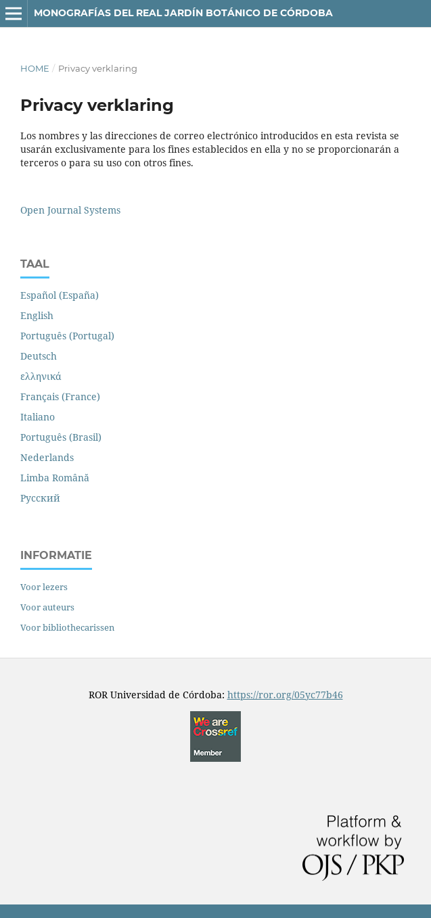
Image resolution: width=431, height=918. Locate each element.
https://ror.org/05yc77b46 (285, 694)
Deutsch (38, 355)
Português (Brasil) (60, 437)
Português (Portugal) (67, 335)
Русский (40, 497)
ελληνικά (41, 376)
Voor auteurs (47, 607)
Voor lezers (44, 587)
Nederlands (47, 457)
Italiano (37, 416)
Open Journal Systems (70, 209)
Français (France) (60, 396)
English (36, 315)
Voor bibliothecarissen (67, 627)
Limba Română (54, 477)
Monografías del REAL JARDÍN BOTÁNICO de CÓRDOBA (183, 13)
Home (34, 68)
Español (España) (59, 295)
